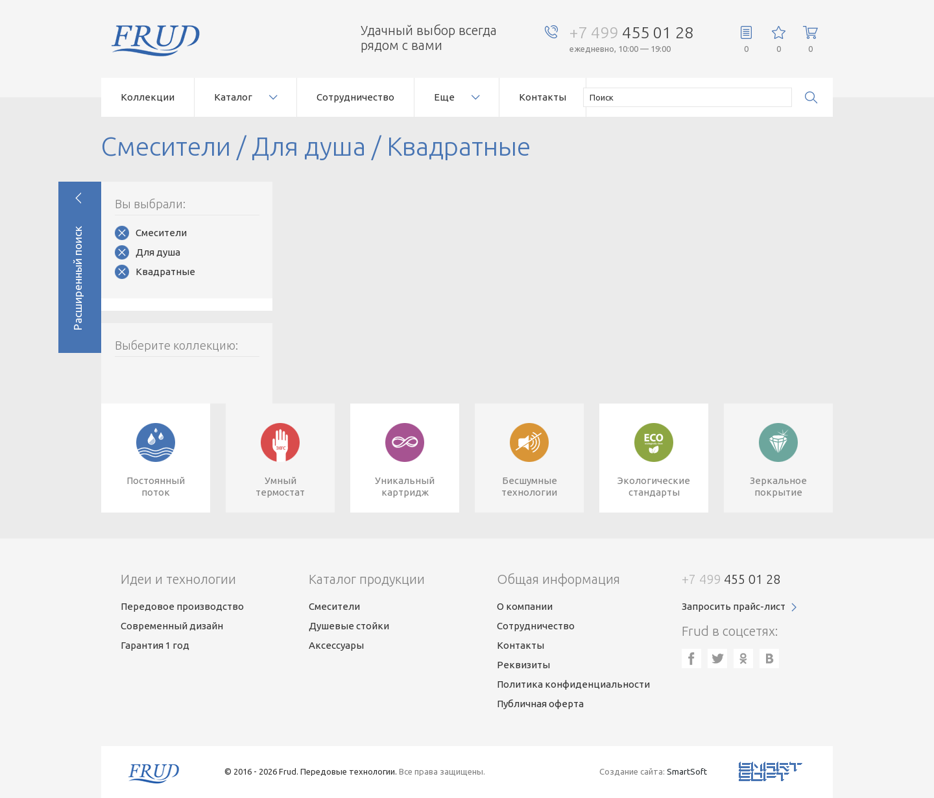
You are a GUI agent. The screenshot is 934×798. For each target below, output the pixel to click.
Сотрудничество (355, 97)
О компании (525, 606)
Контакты (542, 97)
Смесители (161, 232)
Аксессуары (336, 645)
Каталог (233, 97)
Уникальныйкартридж (405, 486)
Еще (444, 97)
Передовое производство (182, 606)
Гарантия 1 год (155, 645)
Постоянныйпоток (155, 486)
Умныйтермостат (280, 486)
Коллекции (147, 97)
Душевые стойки (349, 625)
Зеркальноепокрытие (778, 486)
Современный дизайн (172, 625)
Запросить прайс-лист (733, 606)
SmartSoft (687, 771)
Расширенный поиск (77, 278)
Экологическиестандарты (653, 486)
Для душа (158, 252)
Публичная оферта (540, 703)
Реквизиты (523, 664)
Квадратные (165, 271)
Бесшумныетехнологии (529, 486)
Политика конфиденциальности (573, 684)
